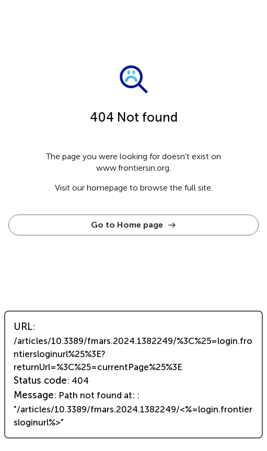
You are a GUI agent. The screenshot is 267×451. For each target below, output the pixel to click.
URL (23, 327)
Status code (40, 380)
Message (34, 395)
